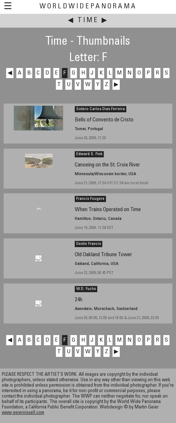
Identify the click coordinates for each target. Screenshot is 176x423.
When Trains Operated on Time (108, 210)
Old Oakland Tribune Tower (103, 255)
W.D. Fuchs (86, 289)
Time (88, 20)
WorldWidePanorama (88, 6)
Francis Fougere (90, 199)
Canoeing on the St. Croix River (107, 165)
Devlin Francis (88, 244)
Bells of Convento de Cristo (104, 120)
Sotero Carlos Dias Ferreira (100, 109)
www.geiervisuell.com (23, 413)
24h (78, 300)
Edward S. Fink (89, 154)
